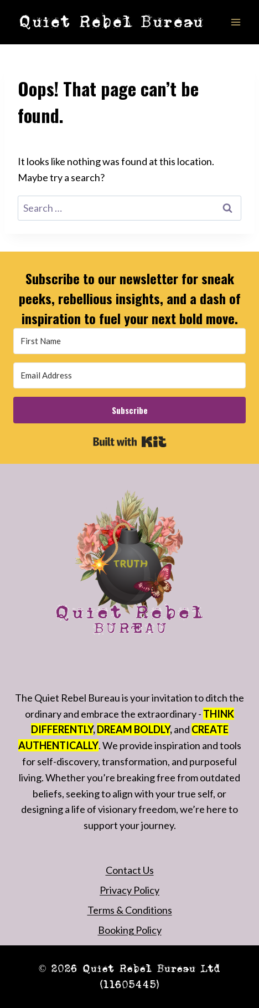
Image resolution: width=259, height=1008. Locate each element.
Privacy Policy (129, 890)
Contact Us (130, 870)
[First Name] (129, 341)
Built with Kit (130, 442)
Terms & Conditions (129, 910)
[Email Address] (129, 375)
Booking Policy (130, 930)
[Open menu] (235, 21)
